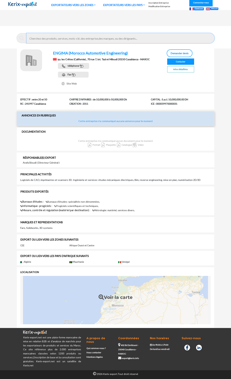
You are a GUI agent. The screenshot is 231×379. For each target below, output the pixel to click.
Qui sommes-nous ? (96, 348)
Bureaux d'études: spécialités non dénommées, (73, 201)
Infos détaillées (180, 69)
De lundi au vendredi (160, 349)
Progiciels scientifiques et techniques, (76, 205)
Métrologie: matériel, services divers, (113, 210)
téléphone (72, 66)
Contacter (180, 61)
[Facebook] (187, 347)
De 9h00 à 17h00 (159, 345)
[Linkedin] (198, 347)
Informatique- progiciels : (36, 205)
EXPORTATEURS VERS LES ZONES (72, 5)
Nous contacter (93, 352)
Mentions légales (94, 357)
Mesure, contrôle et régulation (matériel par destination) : (55, 210)
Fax (69, 75)
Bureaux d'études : (32, 201)
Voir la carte (116, 297)
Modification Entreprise (159, 6)
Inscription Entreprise (158, 3)
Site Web (69, 83)
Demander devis (179, 53)
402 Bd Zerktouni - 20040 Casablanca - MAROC (128, 349)
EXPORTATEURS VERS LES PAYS (123, 5)
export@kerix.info (128, 358)
